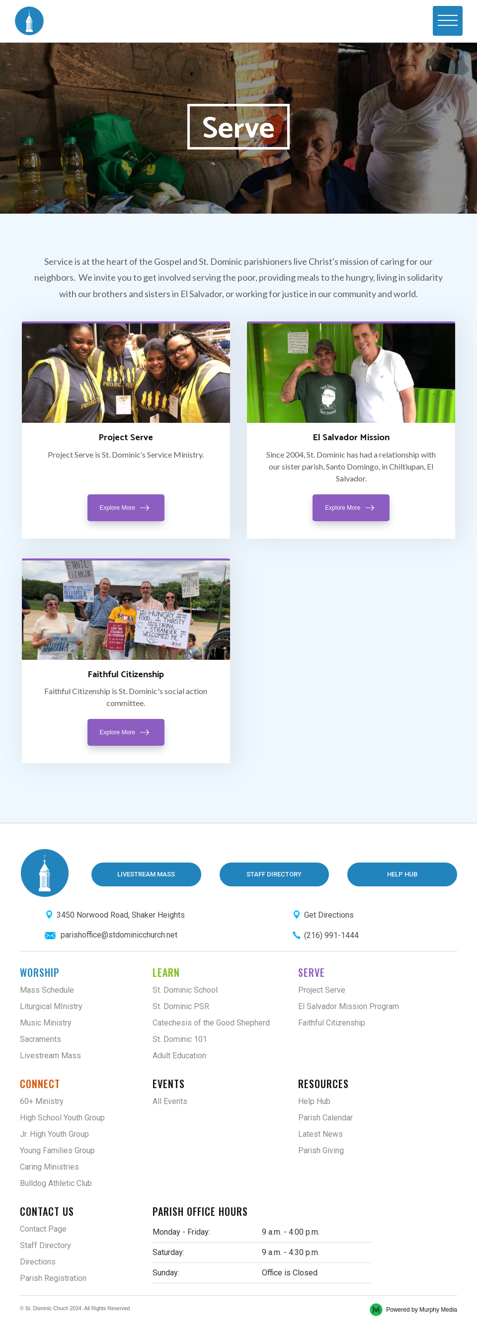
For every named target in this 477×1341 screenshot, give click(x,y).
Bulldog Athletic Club (56, 1183)
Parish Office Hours (200, 1211)
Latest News (320, 1134)
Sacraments (40, 1039)
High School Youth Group (62, 1117)
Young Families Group (57, 1150)
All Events (170, 1101)
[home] (29, 21)
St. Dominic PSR (181, 1006)
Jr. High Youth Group (54, 1134)
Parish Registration (53, 1278)
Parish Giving (321, 1150)
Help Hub (314, 1101)
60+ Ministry (42, 1101)
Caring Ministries (49, 1167)
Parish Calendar (325, 1117)
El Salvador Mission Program (348, 1006)
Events (169, 1084)
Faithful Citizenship (331, 1022)
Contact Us (47, 1211)
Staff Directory (45, 1245)
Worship (40, 972)
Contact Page (43, 1229)
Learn (166, 972)
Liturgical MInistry (51, 1006)
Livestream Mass (50, 1055)
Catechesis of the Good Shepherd (211, 1022)
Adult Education (179, 1055)
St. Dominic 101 (180, 1039)
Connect (40, 1084)
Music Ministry (46, 1022)
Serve (311, 972)
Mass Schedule (47, 990)
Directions (38, 1261)
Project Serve (321, 990)
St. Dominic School (185, 990)
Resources (323, 1084)
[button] (448, 21)
